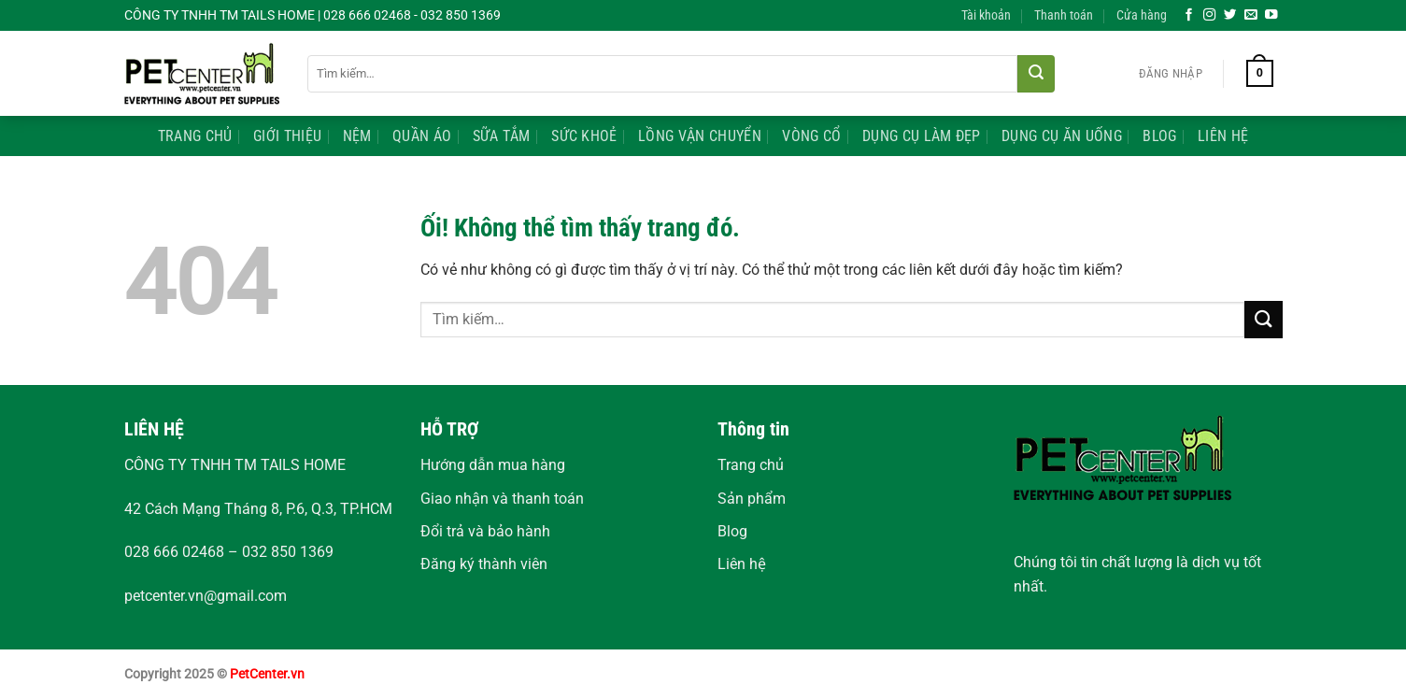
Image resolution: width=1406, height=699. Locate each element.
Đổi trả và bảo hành (485, 531)
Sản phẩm (751, 498)
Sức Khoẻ (584, 136)
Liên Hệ (1223, 136)
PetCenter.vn (267, 674)
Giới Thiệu (287, 136)
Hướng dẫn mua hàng (492, 465)
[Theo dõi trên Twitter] (1230, 15)
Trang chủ (750, 465)
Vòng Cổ (811, 136)
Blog (1159, 136)
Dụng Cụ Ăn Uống (1061, 136)
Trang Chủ (195, 136)
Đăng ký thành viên (483, 564)
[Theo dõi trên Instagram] (1209, 15)
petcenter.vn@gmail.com (205, 596)
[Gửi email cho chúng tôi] (1250, 15)
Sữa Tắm (502, 136)
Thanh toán (1063, 15)
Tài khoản (986, 15)
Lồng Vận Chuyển (699, 136)
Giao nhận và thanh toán (502, 498)
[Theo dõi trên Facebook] (1189, 15)
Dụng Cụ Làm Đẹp (921, 136)
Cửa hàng (1141, 15)
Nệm (357, 136)
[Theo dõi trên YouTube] (1271, 15)
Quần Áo (421, 136)
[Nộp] (1036, 74)
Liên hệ (741, 564)
